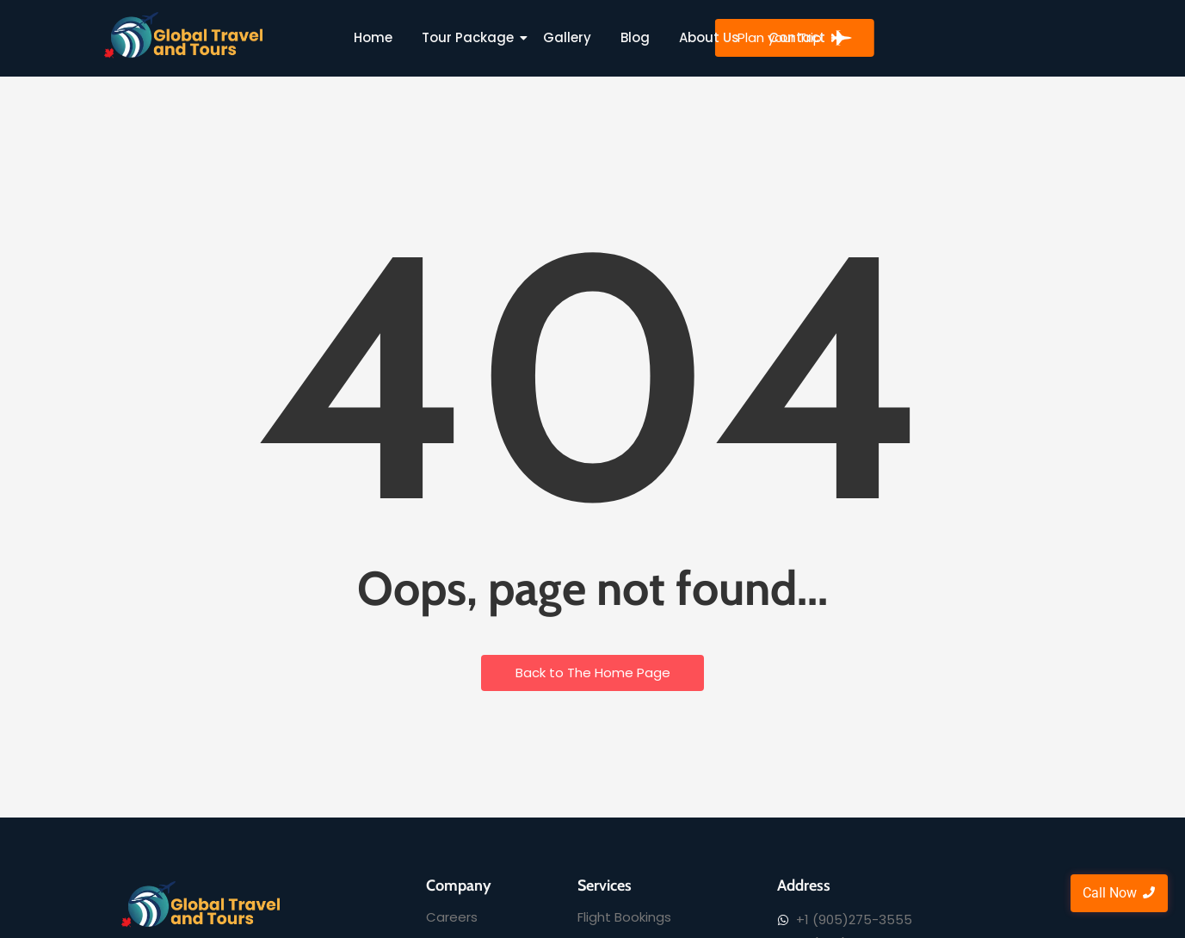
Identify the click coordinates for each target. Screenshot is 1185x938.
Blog (635, 37)
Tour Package (471, 37)
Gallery (567, 37)
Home (373, 37)
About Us (709, 37)
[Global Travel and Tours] (184, 35)
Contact (796, 37)
